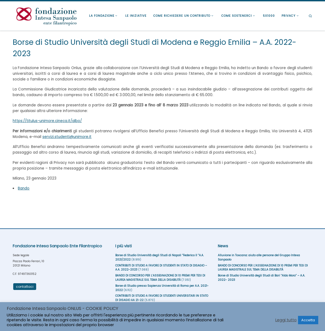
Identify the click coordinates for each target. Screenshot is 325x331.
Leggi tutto (286, 320)
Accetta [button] (308, 320)
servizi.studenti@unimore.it (67, 136)
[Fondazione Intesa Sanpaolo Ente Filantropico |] (46, 15)
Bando (23, 188)
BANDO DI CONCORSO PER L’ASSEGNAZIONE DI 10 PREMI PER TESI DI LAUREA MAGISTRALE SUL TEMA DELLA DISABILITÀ (160, 277)
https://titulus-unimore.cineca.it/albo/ (47, 120)
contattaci (24, 286)
